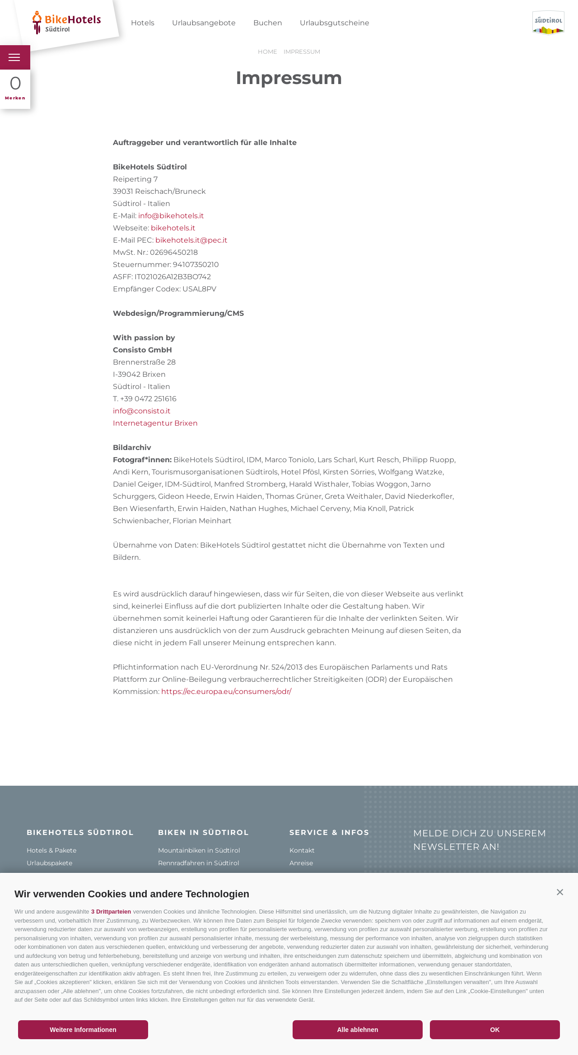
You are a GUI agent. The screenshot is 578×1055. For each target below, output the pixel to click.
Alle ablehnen (357, 1029)
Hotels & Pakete (51, 850)
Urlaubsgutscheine (334, 23)
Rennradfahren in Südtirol (198, 863)
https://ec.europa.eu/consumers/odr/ (226, 691)
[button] (560, 892)
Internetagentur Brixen (155, 423)
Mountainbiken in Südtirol (199, 850)
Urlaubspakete (49, 863)
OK (495, 1029)
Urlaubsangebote (204, 23)
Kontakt (302, 850)
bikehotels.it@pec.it (191, 240)
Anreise (301, 863)
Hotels (142, 23)
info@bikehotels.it (171, 215)
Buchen (267, 23)
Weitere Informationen (83, 1029)
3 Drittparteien (111, 911)
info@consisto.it (142, 411)
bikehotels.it (173, 228)
